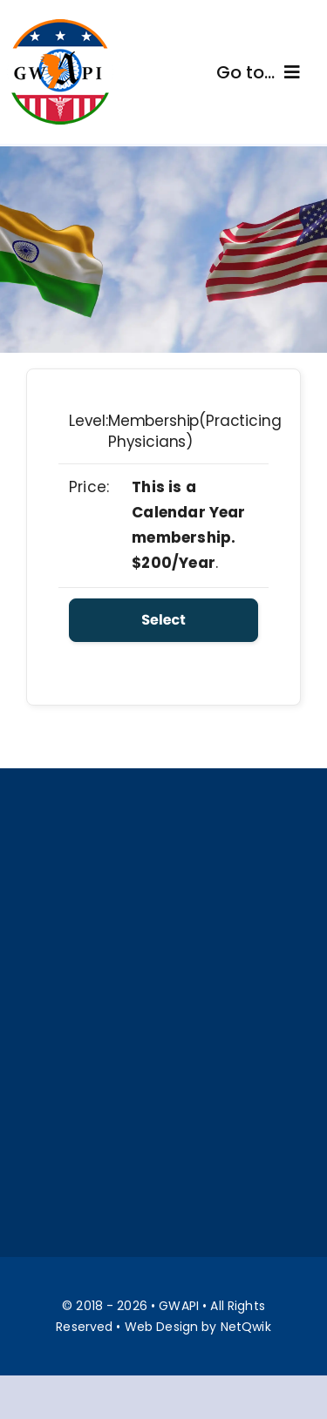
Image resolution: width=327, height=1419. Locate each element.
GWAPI (179, 1305)
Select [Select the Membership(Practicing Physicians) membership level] (163, 620)
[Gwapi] (60, 24)
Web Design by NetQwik (198, 1326)
